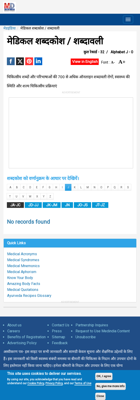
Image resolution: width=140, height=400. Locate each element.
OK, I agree (104, 376)
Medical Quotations (22, 289)
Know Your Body (20, 278)
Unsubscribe (86, 337)
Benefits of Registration (26, 337)
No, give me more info (110, 386)
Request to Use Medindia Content (103, 331)
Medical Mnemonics (23, 266)
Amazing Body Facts (23, 284)
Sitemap (58, 337)
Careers (13, 331)
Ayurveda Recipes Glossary (29, 295)
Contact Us (60, 325)
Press (57, 331)
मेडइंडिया (9, 28)
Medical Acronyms (22, 254)
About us (14, 325)
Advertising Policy (22, 343)
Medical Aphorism (21, 272)
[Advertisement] (71, 132)
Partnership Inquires (92, 325)
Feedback (60, 343)
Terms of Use (82, 383)
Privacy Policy (54, 383)
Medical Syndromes (23, 260)
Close (100, 396)
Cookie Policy (35, 383)
